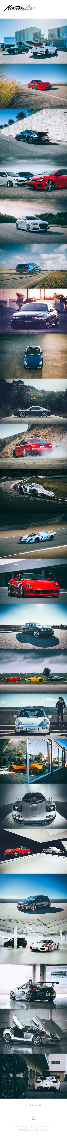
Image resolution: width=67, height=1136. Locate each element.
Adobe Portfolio (39, 1129)
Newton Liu (47, 1126)
